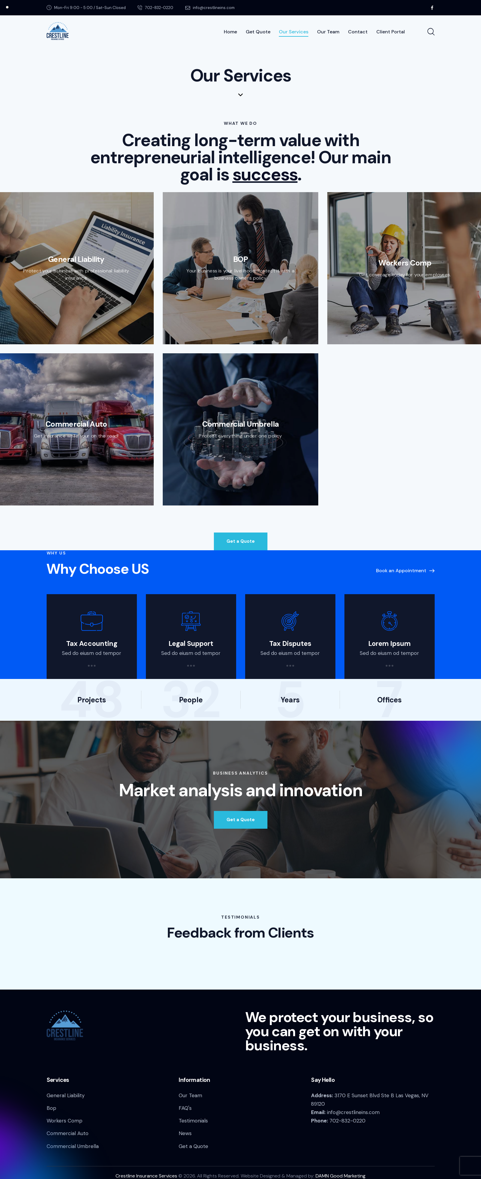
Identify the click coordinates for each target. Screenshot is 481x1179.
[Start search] (430, 32)
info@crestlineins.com (353, 1112)
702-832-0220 (347, 1120)
